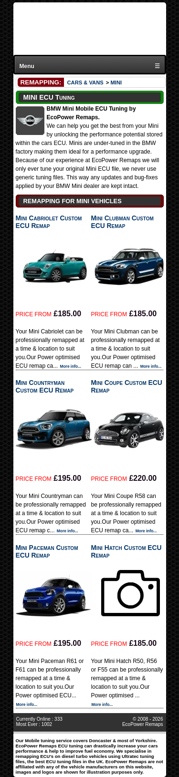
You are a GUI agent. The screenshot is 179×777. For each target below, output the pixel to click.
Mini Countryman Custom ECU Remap (45, 386)
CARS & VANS (85, 82)
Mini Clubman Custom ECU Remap (122, 221)
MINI (116, 82)
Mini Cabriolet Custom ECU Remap (49, 221)
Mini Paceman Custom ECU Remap (47, 551)
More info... (71, 366)
